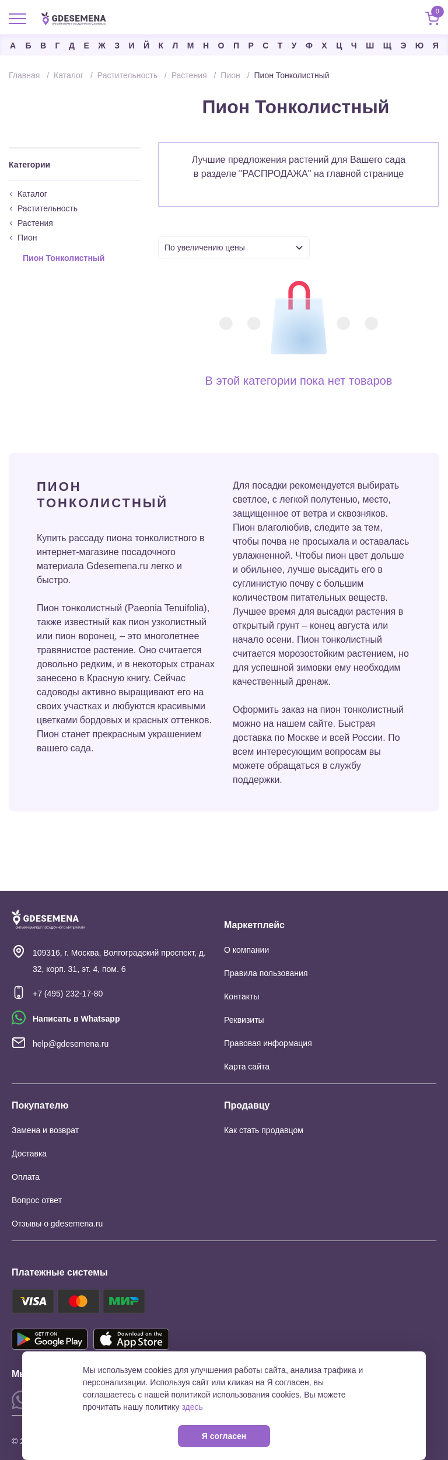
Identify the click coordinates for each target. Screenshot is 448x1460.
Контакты (241, 996)
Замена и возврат (45, 1130)
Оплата (26, 1177)
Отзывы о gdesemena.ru (57, 1223)
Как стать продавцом (263, 1130)
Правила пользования (266, 973)
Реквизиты (244, 1020)
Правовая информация (268, 1043)
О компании (246, 949)
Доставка (29, 1153)
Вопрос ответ (37, 1200)
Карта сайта (247, 1066)
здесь (191, 1407)
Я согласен (224, 1436)
